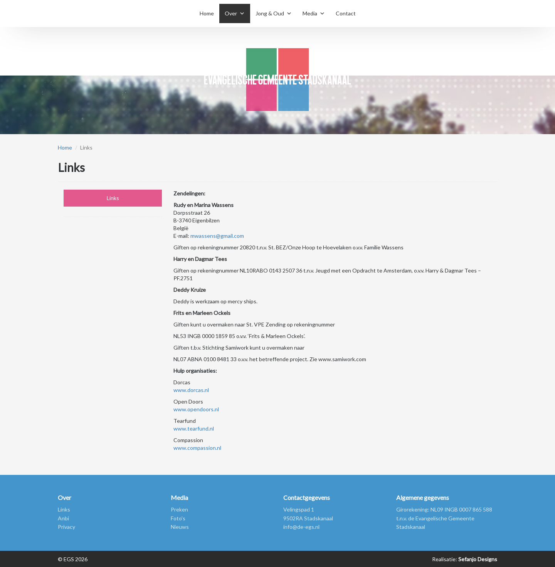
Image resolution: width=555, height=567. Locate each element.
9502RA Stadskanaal (308, 518)
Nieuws (180, 526)
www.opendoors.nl (196, 409)
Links (113, 198)
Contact (346, 13)
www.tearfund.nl (193, 428)
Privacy (66, 526)
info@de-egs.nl (301, 526)
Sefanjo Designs (477, 559)
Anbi (63, 518)
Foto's (178, 518)
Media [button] (310, 13)
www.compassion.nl (197, 447)
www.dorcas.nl (191, 390)
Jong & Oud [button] (270, 13)
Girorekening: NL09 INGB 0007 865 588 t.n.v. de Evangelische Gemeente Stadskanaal (444, 518)
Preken (179, 509)
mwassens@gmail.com (217, 235)
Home (207, 13)
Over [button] (231, 13)
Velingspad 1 (298, 509)
